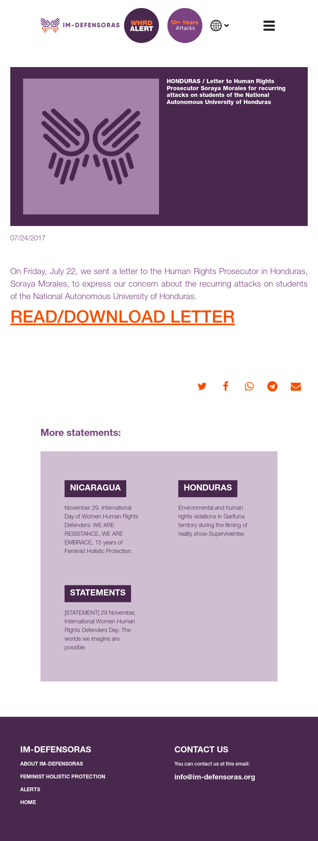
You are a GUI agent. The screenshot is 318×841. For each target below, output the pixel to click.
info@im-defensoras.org (214, 777)
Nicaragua (95, 488)
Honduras (208, 488)
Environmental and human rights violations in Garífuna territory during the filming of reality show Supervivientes (212, 521)
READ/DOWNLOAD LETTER (122, 318)
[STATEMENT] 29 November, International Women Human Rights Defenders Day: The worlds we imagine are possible (100, 631)
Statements (98, 593)
